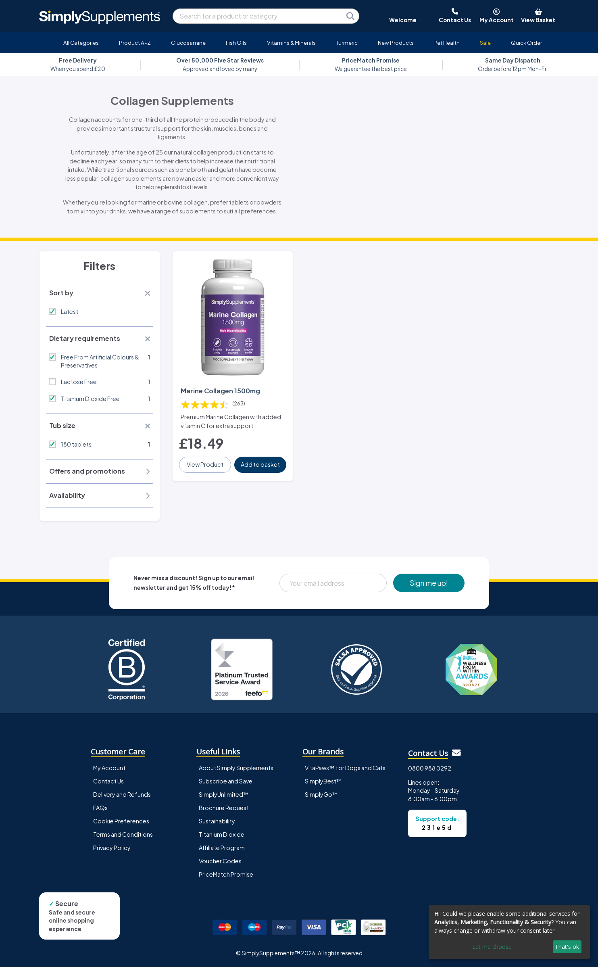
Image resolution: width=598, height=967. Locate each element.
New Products (396, 42)
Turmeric (347, 42)
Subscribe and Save (225, 781)
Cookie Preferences (121, 821)
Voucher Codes (220, 861)
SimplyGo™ (321, 794)
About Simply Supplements (236, 767)
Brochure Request (224, 807)
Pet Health (446, 42)
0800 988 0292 (429, 768)
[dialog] (509, 932)
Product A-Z (135, 42)
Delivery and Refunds (122, 794)
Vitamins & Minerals (291, 42)
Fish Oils (236, 42)
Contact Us (108, 781)
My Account (109, 767)
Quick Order (526, 42)
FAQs (100, 807)
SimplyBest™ (323, 781)
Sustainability (217, 821)
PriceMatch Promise (226, 874)
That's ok (567, 946)
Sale (485, 42)
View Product (205, 464)
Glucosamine (188, 42)
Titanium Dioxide (221, 834)
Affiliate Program (222, 847)
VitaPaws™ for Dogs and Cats (345, 767)
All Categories (81, 42)
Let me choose (492, 946)
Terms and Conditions (123, 834)
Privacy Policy (112, 847)
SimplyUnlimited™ (224, 794)
